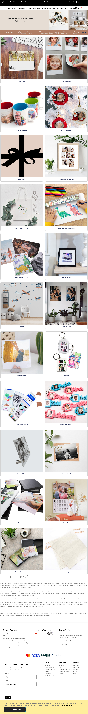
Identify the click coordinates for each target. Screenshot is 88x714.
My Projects (48, 677)
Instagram (76, 671)
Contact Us (48, 669)
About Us (61, 669)
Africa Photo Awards (65, 675)
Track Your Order (50, 671)
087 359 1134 (63, 648)
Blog (60, 671)
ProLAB (61, 677)
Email (7, 684)
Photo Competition (64, 673)
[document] (44, 707)
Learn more (66, 705)
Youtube (75, 675)
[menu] (44, 8)
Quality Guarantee (50, 679)
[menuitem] (12, 8)
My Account (48, 681)
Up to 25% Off (44, 2)
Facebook (76, 669)
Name (7, 677)
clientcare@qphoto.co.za (67, 644)
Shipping (47, 675)
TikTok (74, 677)
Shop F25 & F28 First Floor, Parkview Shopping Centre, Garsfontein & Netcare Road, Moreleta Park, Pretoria (70, 639)
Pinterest (75, 673)
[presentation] (18, 694)
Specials (61, 679)
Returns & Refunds (50, 673)
